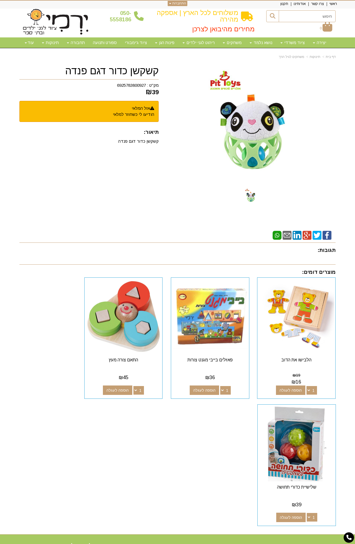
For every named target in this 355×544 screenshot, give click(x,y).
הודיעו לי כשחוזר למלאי (133, 114)
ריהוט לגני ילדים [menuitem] (198, 42)
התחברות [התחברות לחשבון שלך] (177, 3)
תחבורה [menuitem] (76, 42)
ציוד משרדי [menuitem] (292, 42)
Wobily (195, 539)
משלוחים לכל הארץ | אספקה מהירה (197, 16)
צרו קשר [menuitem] (317, 4)
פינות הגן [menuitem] (164, 42)
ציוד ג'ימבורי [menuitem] (136, 42)
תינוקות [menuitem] (50, 42)
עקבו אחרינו (210, 413)
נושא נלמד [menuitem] (261, 42)
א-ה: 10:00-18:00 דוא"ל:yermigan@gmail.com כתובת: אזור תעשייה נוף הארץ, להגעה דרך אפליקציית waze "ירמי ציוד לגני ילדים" (69, 437)
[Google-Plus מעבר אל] (214, 423)
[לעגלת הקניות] (326, 28)
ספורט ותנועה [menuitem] (105, 42)
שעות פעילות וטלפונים (87, 413)
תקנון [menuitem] (284, 4)
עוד (29, 42)
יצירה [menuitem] (319, 42)
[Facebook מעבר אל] (223, 423)
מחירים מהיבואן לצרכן (223, 29)
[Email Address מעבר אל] (196, 423)
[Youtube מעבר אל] (205, 423)
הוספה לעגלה (293, 384)
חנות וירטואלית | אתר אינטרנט (141, 539)
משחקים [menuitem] (232, 42)
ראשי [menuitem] (333, 4)
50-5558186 (120, 16)
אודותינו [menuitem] (300, 4)
